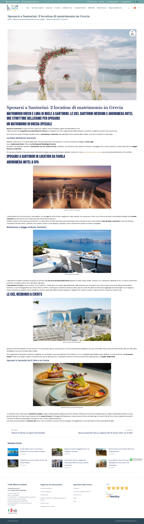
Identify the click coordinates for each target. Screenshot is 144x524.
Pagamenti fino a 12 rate (48, 506)
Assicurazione (44, 495)
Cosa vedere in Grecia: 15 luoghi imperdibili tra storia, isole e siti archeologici (119, 462)
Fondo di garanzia (46, 492)
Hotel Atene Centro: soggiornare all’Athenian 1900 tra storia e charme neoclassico (76, 462)
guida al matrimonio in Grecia (92, 152)
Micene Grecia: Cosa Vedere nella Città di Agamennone (121, 450)
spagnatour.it (126, 2)
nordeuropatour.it (112, 2)
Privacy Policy (45, 503)
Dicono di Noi (92, 2)
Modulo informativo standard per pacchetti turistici (53, 499)
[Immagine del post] (13, 452)
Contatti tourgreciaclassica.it (82, 492)
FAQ (75, 501)
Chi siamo (76, 488)
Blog (101, 2)
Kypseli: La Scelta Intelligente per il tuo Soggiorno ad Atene (77, 450)
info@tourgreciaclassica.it (30, 2)
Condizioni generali (46, 488)
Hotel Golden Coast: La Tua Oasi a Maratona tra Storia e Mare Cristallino (32, 450)
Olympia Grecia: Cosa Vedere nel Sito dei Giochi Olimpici (33, 461)
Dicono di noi (77, 495)
